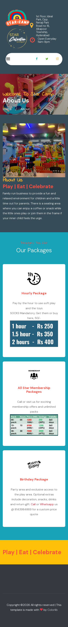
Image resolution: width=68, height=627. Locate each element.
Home (7, 109)
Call (33, 504)
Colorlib (53, 610)
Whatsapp (47, 504)
